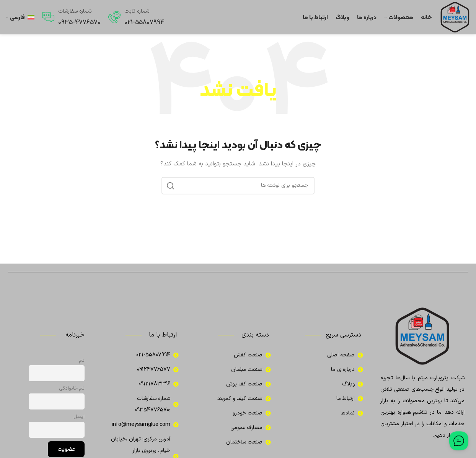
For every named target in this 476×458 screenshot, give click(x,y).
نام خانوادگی (72, 388)
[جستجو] (238, 185)
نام (82, 360)
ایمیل (79, 416)
